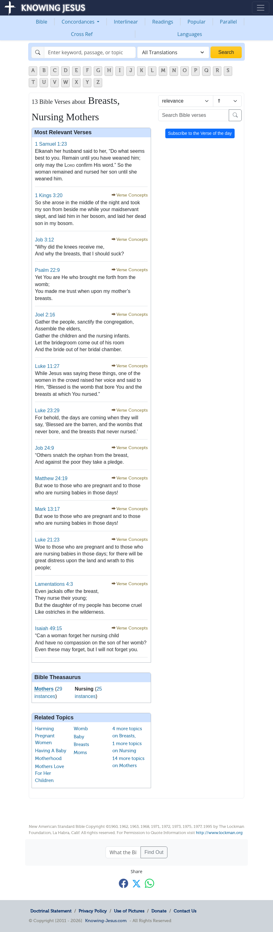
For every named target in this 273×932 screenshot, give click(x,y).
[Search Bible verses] (193, 115)
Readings (162, 21)
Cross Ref (82, 34)
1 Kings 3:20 (49, 195)
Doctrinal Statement (51, 910)
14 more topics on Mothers (128, 762)
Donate (159, 910)
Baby (79, 736)
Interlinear (126, 21)
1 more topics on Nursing (127, 747)
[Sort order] (227, 101)
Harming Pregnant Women (44, 735)
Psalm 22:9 (47, 270)
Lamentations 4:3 (54, 584)
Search (226, 52)
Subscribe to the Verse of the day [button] (200, 133)
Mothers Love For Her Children (49, 773)
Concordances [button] (79, 21)
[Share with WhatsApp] (149, 883)
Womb (81, 728)
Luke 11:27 (47, 366)
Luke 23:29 (47, 410)
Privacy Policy (93, 910)
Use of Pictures (129, 910)
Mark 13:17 (47, 509)
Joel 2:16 (45, 314)
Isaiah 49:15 (48, 628)
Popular (197, 21)
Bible (41, 21)
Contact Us (185, 910)
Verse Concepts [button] (132, 195)
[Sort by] (185, 101)
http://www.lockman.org (219, 832)
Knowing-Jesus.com (106, 920)
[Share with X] (136, 883)
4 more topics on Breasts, (127, 732)
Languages (189, 34)
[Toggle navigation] (260, 8)
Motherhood (48, 758)
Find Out (154, 852)
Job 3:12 (44, 239)
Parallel (228, 21)
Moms (80, 752)
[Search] (90, 52)
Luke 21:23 (47, 539)
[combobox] (173, 52)
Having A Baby (50, 750)
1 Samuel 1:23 (51, 144)
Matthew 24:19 (51, 478)
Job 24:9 (44, 448)
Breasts (81, 744)
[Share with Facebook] (123, 883)
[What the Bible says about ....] (123, 852)
